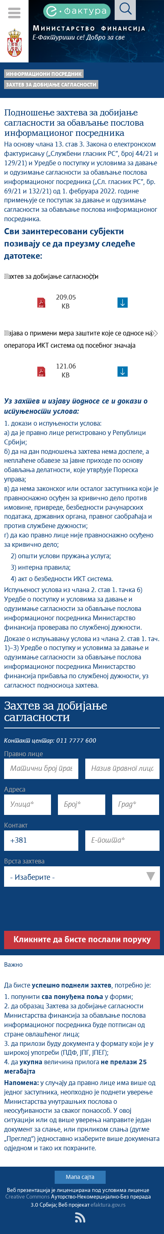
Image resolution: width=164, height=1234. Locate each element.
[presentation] (66, 909)
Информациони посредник (44, 74)
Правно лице (23, 754)
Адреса (14, 789)
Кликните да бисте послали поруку (82, 940)
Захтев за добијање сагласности (51, 85)
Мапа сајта (80, 1177)
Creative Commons (27, 1197)
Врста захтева (24, 861)
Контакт (16, 825)
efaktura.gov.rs (108, 1205)
